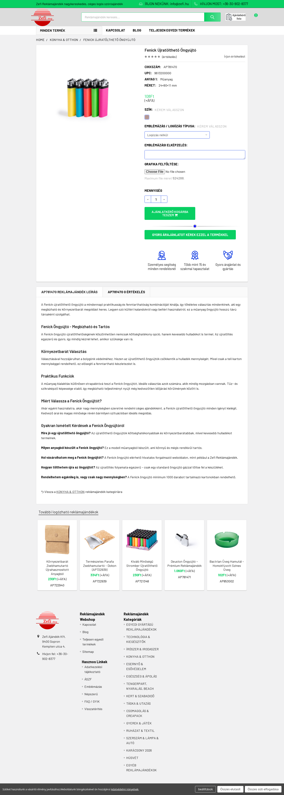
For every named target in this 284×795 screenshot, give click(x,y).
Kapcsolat (115, 34)
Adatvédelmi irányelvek (125, 789)
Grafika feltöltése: (162, 168)
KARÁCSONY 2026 (139, 748)
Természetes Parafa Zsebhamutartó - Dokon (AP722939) (99, 563)
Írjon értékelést (234, 60)
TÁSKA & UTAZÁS (138, 701)
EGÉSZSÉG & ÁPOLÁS (141, 674)
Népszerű (91, 692)
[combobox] (151, 19)
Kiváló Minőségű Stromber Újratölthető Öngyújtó (142, 563)
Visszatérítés (93, 707)
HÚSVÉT (132, 756)
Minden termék (52, 34)
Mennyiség (153, 194)
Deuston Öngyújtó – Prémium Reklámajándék (184, 561)
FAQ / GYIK (92, 699)
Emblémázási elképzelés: (166, 149)
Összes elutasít (230, 789)
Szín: (164, 113)
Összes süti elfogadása (263, 789)
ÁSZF (88, 677)
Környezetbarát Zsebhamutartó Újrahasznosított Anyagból (57, 565)
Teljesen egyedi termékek (172, 34)
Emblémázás (93, 684)
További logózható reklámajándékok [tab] (68, 509)
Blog (137, 34)
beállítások (205, 789)
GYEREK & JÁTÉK (139, 721)
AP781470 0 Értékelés (126, 289)
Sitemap (88, 649)
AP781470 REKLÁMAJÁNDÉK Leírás (69, 289)
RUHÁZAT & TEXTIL (140, 728)
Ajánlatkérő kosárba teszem (178, 215)
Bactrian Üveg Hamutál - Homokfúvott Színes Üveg (227, 563)
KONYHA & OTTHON (70, 489)
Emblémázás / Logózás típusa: (186, 130)
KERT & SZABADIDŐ (140, 694)
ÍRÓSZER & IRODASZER (142, 647)
